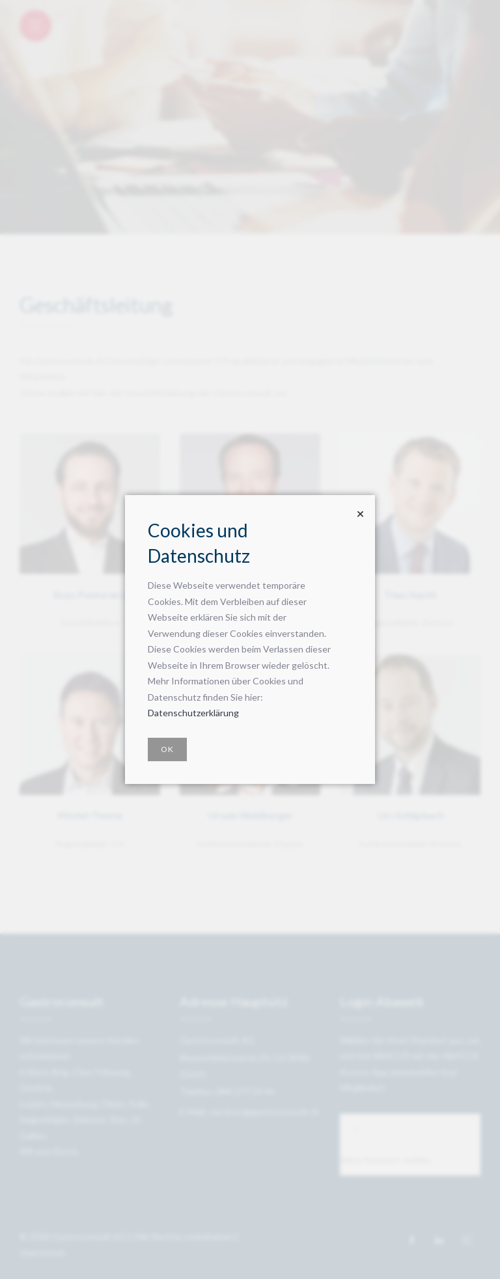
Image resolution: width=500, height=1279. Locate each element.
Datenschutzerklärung (193, 712)
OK (167, 749)
